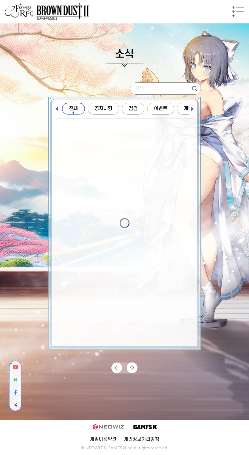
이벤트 (160, 108)
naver (15, 379)
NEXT (132, 368)
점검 (133, 108)
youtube (15, 367)
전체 (73, 108)
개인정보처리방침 (141, 439)
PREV (116, 368)
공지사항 (103, 108)
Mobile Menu (238, 12)
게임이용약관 (103, 439)
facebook (15, 392)
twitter (15, 405)
